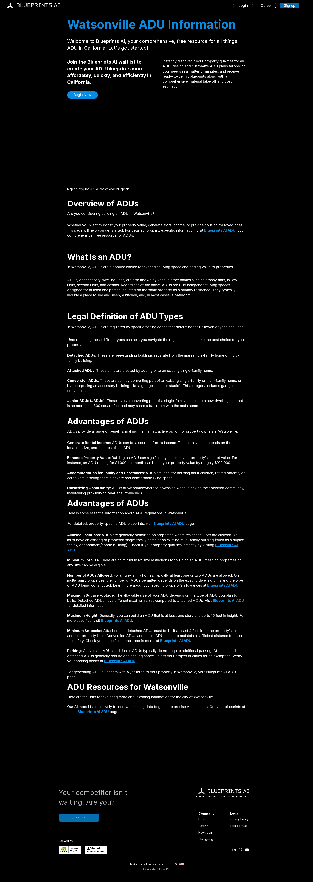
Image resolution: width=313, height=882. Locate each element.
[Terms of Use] (240, 825)
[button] (82, 95)
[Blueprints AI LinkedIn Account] (234, 850)
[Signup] (289, 5)
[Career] (266, 5)
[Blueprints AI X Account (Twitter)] (240, 850)
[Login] (243, 5)
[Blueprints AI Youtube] (247, 850)
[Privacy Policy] (240, 819)
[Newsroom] (206, 832)
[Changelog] (206, 839)
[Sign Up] (79, 818)
